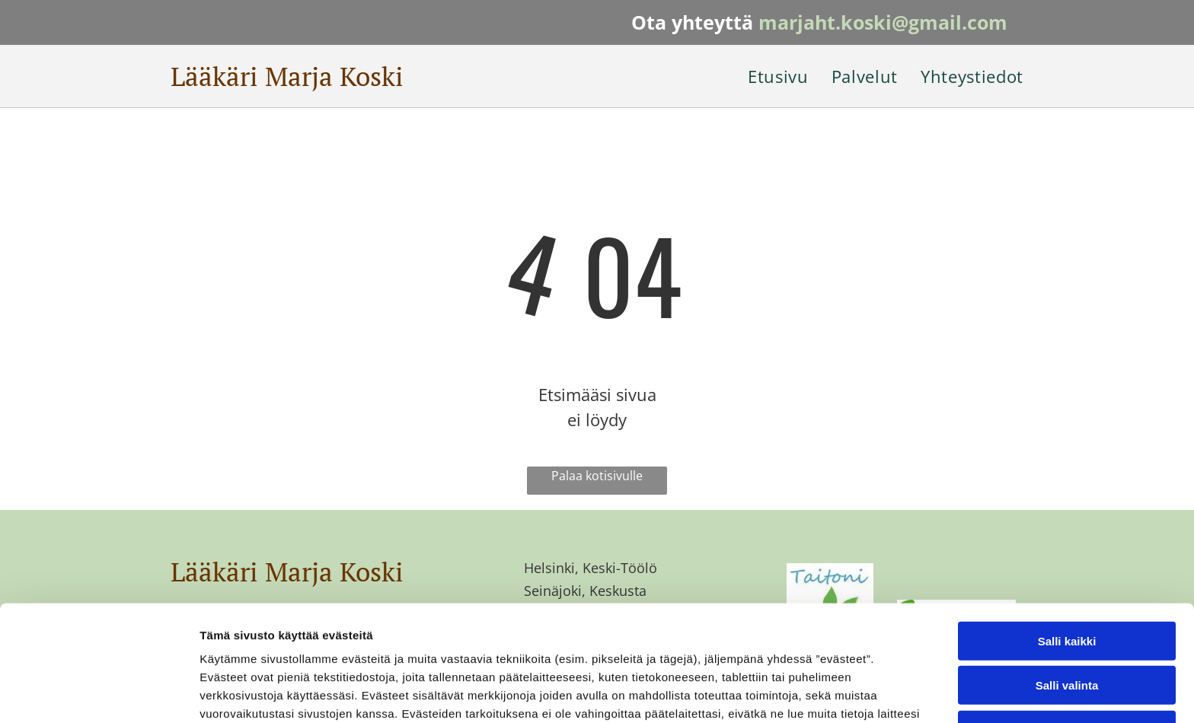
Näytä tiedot (814, 692)
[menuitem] (767, 76)
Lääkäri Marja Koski (287, 76)
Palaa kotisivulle (597, 475)
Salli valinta (1067, 579)
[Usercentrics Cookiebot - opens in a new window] (98, 693)
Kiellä (1067, 623)
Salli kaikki (1067, 534)
